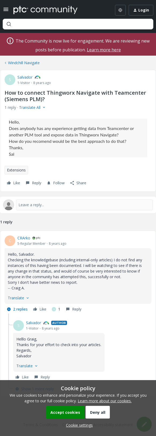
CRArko (23, 237)
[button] (6, 11)
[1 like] (56, 309)
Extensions (16, 170)
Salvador (24, 77)
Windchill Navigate (24, 62)
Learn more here (104, 50)
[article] (78, 274)
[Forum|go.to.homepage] (45, 10)
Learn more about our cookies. (105, 400)
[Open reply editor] (78, 204)
